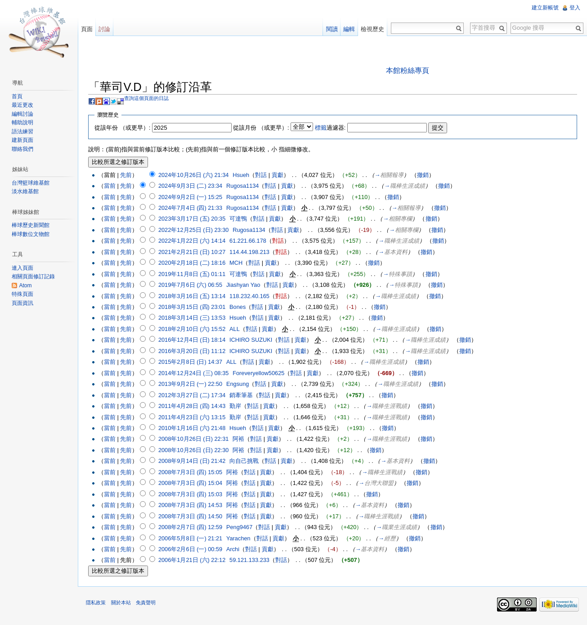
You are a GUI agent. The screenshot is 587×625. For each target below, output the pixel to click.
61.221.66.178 (250, 241)
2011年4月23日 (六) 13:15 (193, 417)
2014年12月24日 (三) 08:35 (195, 373)
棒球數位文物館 (31, 234)
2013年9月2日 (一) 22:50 (192, 384)
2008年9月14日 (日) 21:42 (193, 461)
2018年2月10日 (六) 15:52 (193, 329)
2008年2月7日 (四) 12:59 (192, 527)
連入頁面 (23, 268)
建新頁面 (23, 140)
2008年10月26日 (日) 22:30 (195, 450)
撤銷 (425, 175)
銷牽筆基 (243, 395)
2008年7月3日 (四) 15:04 (192, 483)
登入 (574, 8)
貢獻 (279, 175)
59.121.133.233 (252, 560)
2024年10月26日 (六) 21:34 (195, 175)
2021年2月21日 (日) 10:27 (193, 252)
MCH (238, 263)
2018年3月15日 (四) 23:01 (193, 307)
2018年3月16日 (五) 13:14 (193, 296)
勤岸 (237, 406)
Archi (235, 549)
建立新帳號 (544, 8)
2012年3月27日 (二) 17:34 (193, 395)
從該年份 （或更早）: (124, 127)
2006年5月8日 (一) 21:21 (192, 538)
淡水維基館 (26, 191)
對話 (263, 175)
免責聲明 (147, 604)
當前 (111, 186)
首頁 (18, 96)
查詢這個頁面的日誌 (148, 98)
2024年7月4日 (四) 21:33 (192, 208)
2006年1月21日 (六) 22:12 (193, 560)
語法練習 (23, 131)
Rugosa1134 (245, 186)
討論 (106, 29)
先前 (128, 175)
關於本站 (123, 604)
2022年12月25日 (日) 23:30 (195, 230)
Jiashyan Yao (246, 285)
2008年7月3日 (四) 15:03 (192, 494)
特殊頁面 (23, 294)
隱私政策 (98, 604)
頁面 (88, 29)
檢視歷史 (372, 29)
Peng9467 (242, 527)
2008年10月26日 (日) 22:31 (195, 439)
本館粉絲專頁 (408, 70)
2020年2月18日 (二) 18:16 (193, 263)
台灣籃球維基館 (31, 183)
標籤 (322, 127)
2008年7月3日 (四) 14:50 (192, 516)
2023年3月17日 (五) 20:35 (193, 219)
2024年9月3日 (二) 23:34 (192, 186)
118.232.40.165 (252, 296)
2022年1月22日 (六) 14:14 (193, 241)
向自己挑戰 (246, 461)
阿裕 (240, 439)
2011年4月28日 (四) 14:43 (193, 406)
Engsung (240, 384)
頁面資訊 (23, 303)
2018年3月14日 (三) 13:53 (193, 318)
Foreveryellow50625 (261, 373)
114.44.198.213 (252, 252)
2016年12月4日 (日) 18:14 (193, 340)
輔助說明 (23, 122)
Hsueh (243, 175)
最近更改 (23, 105)
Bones (240, 307)
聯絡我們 (23, 149)
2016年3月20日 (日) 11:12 (193, 351)
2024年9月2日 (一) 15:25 (192, 197)
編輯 (348, 29)
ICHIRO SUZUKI (253, 340)
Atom (26, 285)
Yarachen (241, 538)
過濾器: (332, 127)
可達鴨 (240, 219)
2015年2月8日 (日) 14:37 (192, 362)
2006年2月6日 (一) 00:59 (192, 549)
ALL (237, 329)
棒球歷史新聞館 (31, 225)
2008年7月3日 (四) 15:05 (192, 472)
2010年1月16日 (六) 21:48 (193, 428)
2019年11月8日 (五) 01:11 (193, 274)
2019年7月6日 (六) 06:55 (192, 285)
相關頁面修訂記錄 (34, 276)
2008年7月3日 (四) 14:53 (192, 505)
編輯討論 (23, 114)
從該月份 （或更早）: (263, 127)
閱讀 (331, 29)
